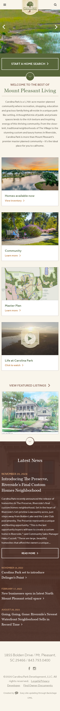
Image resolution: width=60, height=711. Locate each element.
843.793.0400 (39, 660)
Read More (28, 553)
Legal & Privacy (40, 681)
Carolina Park (30, 7)
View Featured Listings (27, 385)
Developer (13, 685)
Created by (10, 693)
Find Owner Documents (38, 685)
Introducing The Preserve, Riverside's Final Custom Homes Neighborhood (25, 484)
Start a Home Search (28, 64)
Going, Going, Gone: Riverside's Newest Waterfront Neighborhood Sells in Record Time (29, 619)
